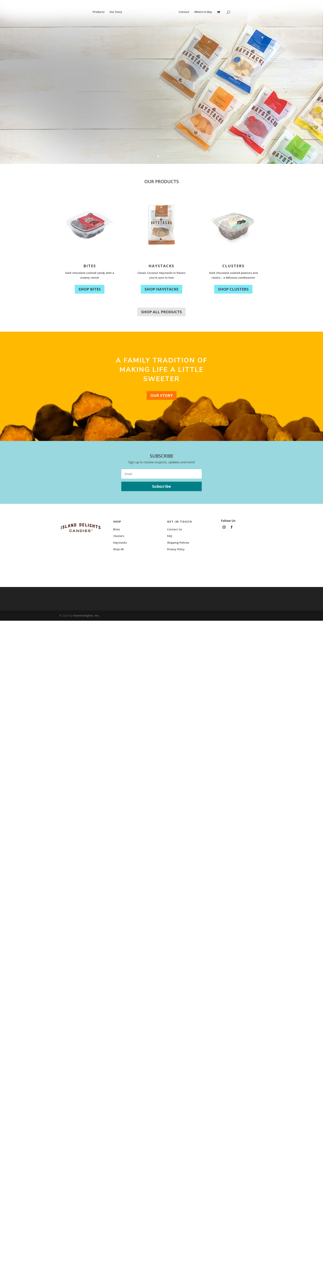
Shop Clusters (233, 289)
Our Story (115, 12)
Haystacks (161, 265)
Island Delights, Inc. (86, 615)
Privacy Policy (176, 549)
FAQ (169, 536)
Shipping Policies (178, 542)
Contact (184, 12)
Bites (89, 265)
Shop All (118, 549)
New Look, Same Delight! (92, 77)
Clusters (233, 265)
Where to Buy (203, 12)
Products (98, 12)
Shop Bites (90, 289)
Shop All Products (161, 311)
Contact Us (174, 529)
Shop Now (56, 115)
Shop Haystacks (161, 289)
